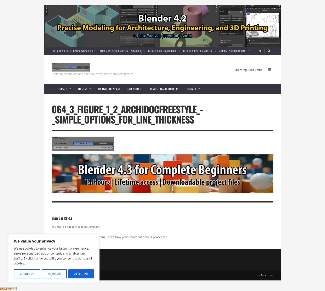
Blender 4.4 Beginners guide (165, 51)
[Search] (269, 51)
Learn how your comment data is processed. (137, 237)
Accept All (81, 274)
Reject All (54, 274)
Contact (195, 89)
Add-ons (86, 89)
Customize (27, 274)
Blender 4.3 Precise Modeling (200, 51)
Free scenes (134, 89)
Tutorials (64, 89)
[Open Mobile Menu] (269, 69)
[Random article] (260, 51)
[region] (53, 258)
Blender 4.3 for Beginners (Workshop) (75, 51)
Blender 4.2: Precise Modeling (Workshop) (123, 51)
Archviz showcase (109, 89)
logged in (72, 226)
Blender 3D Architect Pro (164, 89)
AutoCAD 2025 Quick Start (235, 51)
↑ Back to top (266, 275)
